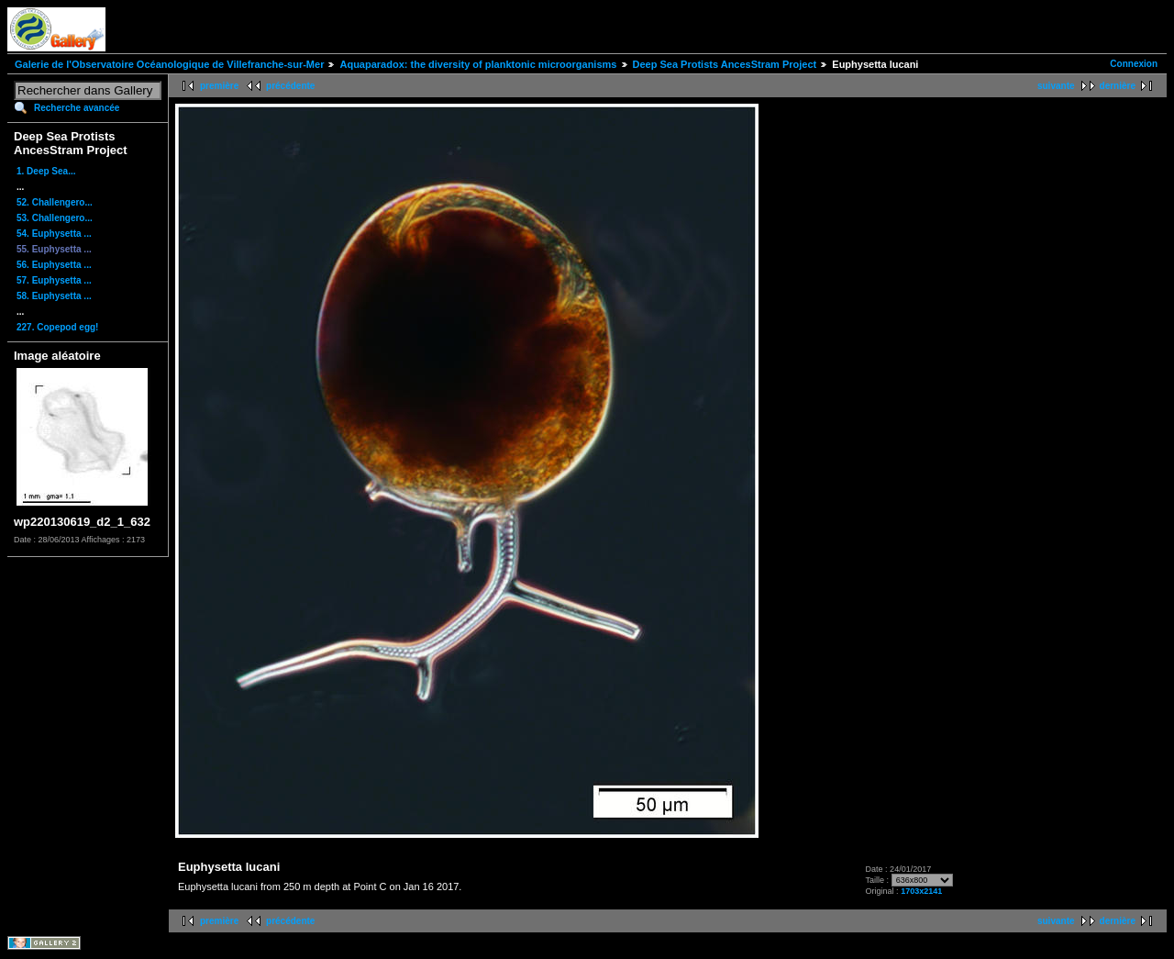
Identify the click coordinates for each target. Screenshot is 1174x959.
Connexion (1133, 64)
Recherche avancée (76, 108)
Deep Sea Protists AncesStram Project (725, 64)
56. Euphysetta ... (54, 265)
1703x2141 (921, 891)
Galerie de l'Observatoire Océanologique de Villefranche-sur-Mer (169, 64)
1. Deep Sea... (46, 171)
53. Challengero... (55, 218)
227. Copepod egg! (57, 327)
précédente (290, 86)
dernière (1117, 86)
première (219, 86)
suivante (1056, 86)
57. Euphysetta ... (54, 280)
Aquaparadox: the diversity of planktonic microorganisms (477, 64)
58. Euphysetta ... (54, 296)
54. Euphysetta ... (54, 234)
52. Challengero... (55, 202)
